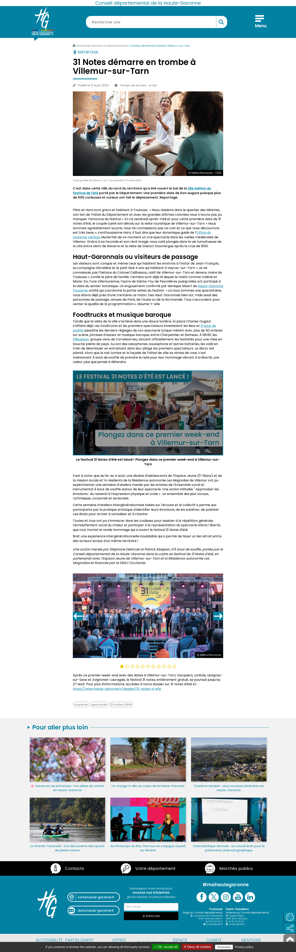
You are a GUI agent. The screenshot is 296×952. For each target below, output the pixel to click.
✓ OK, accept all (166, 947)
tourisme (81, 704)
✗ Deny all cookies (197, 947)
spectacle (99, 704)
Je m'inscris (151, 916)
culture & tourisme (116, 45)
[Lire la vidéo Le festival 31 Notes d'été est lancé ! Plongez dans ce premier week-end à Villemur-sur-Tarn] (148, 418)
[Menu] (259, 22)
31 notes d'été (121, 704)
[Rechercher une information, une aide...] (156, 22)
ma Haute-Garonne (90, 45)
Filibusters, (81, 339)
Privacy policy (244, 947)
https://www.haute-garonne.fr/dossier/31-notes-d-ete (117, 688)
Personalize (224, 947)
